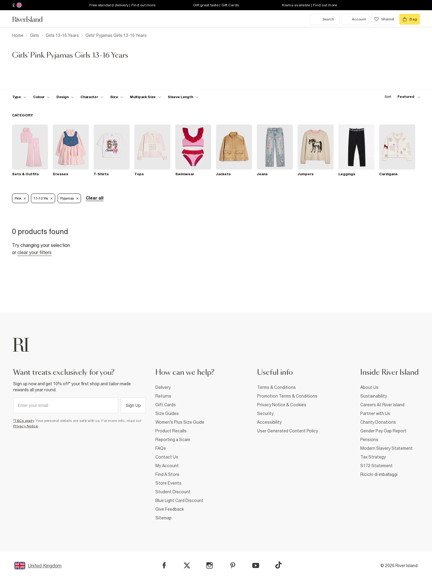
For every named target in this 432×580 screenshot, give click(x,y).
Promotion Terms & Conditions (287, 396)
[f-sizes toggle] (116, 96)
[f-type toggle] (19, 96)
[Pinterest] (233, 565)
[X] (186, 565)
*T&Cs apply (23, 421)
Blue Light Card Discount (179, 500)
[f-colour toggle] (41, 96)
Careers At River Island (382, 404)
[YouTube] (256, 565)
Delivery (163, 387)
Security (265, 413)
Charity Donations (378, 422)
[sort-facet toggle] (401, 96)
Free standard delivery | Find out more (122, 5)
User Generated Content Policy (287, 430)
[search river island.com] (325, 19)
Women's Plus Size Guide (179, 422)
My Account (167, 465)
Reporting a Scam (172, 439)
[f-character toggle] (92, 96)
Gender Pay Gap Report (383, 430)
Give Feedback (169, 509)
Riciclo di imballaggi (379, 474)
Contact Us (166, 457)
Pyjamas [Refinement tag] (69, 198)
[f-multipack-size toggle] (145, 96)
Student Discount (172, 491)
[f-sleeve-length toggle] (183, 96)
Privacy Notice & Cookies (281, 404)
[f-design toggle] (65, 96)
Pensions (369, 439)
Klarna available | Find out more (309, 5)
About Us (369, 387)
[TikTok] (278, 565)
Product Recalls (171, 430)
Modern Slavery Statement (386, 448)
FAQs (160, 448)
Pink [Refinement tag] (20, 198)
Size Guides (167, 413)
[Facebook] (164, 565)
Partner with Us (375, 413)
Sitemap (163, 517)
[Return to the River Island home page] (32, 19)
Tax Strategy (373, 457)
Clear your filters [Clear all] (34, 252)
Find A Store (167, 474)
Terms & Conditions (276, 387)
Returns (163, 396)
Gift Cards (165, 404)
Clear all (95, 198)
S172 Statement (376, 465)
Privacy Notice (25, 426)
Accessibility (269, 422)
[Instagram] (210, 565)
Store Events (168, 483)
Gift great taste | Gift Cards (216, 5)
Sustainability (373, 396)
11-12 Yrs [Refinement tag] (43, 198)
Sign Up (133, 405)
